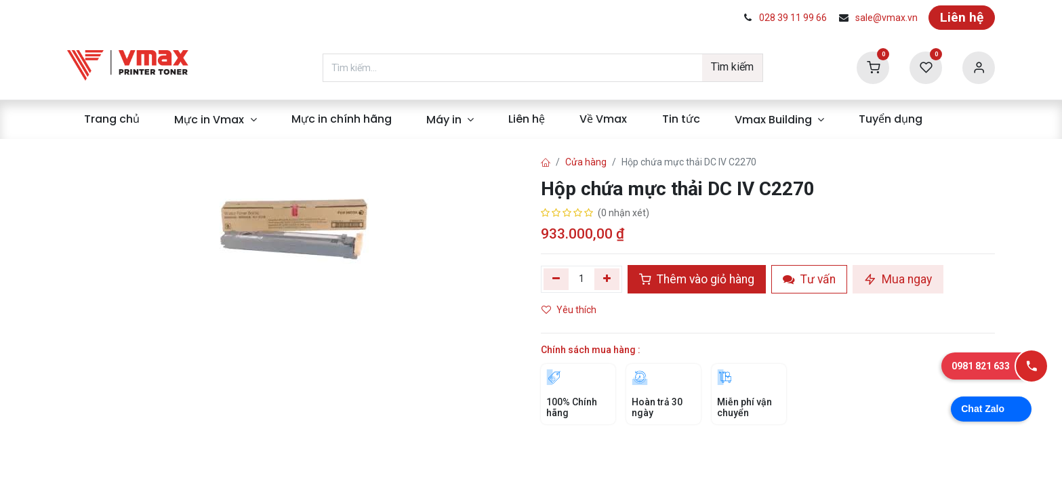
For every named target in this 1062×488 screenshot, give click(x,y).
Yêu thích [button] (570, 309)
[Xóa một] (556, 279)
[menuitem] (112, 119)
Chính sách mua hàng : (590, 349)
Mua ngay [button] (898, 279)
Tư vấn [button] (809, 279)
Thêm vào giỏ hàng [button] (696, 279)
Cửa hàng (586, 162)
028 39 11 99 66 (793, 17)
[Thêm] (606, 279)
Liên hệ (961, 17)
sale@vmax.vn (886, 17)
